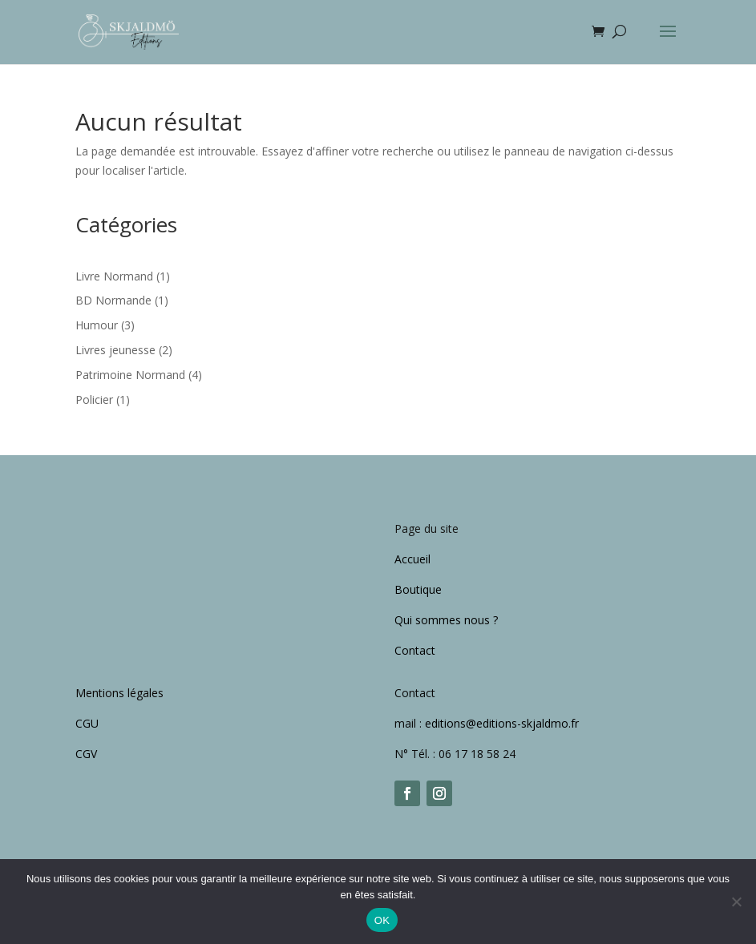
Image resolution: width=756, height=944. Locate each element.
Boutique (418, 589)
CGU (87, 723)
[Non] (736, 902)
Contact (414, 650)
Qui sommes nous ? (446, 619)
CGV (86, 753)
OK (382, 920)
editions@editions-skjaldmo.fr (503, 723)
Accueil (412, 559)
